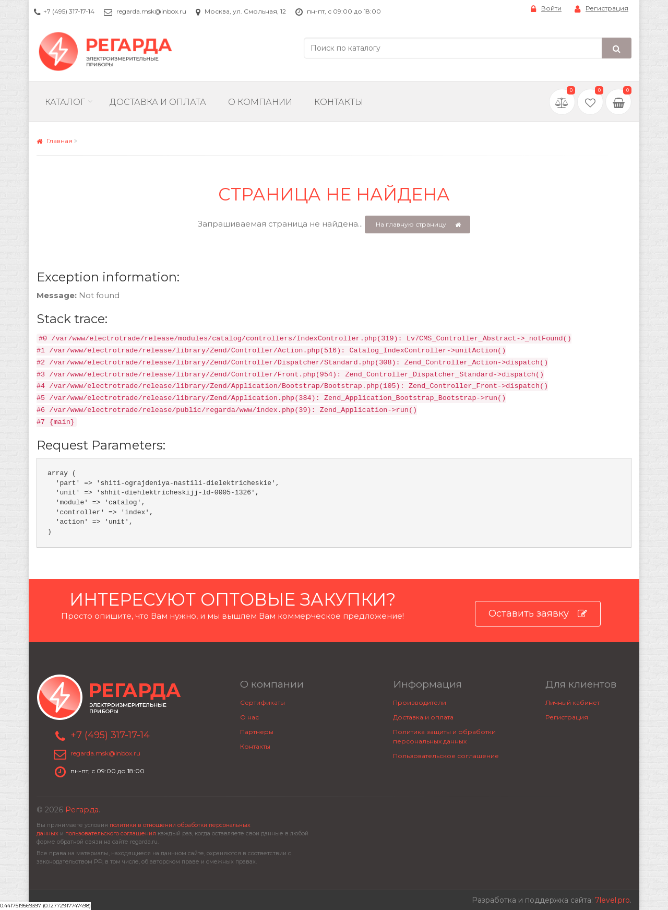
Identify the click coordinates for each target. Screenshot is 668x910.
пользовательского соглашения (110, 833)
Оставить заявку (537, 613)
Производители (419, 702)
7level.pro (612, 900)
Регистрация (601, 8)
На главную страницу (418, 224)
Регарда (82, 809)
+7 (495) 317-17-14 (68, 11)
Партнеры (256, 732)
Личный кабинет (572, 702)
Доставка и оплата (423, 717)
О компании (260, 102)
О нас (249, 717)
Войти (546, 8)
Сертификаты (262, 702)
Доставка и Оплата (158, 102)
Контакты (338, 102)
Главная (55, 141)
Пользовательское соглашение (446, 756)
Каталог (65, 102)
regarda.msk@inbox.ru (151, 11)
